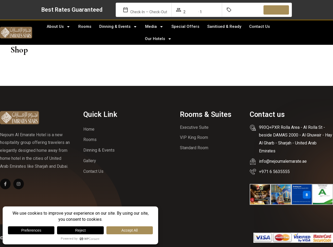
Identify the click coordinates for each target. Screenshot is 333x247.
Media (154, 26)
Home (88, 129)
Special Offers (185, 26)
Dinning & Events (118, 26)
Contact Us (259, 26)
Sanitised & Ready (224, 26)
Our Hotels (158, 38)
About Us (58, 26)
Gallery (89, 160)
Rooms (84, 26)
